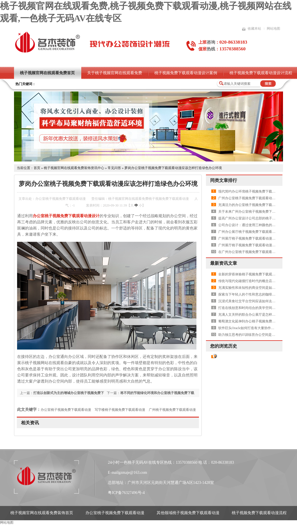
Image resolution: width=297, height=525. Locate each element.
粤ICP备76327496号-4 (126, 493)
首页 (37, 168)
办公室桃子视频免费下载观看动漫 (66, 410)
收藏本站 (254, 29)
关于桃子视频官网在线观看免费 (114, 73)
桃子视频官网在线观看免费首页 (47, 73)
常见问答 (114, 168)
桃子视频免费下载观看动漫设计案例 (185, 73)
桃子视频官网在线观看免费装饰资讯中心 (74, 168)
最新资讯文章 (223, 263)
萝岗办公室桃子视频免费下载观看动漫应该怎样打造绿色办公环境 (173, 168)
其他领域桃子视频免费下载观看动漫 (188, 513)
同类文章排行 (223, 180)
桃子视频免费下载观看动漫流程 (259, 513)
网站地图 (273, 29)
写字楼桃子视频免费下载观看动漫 (120, 410)
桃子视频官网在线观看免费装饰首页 (41, 513)
